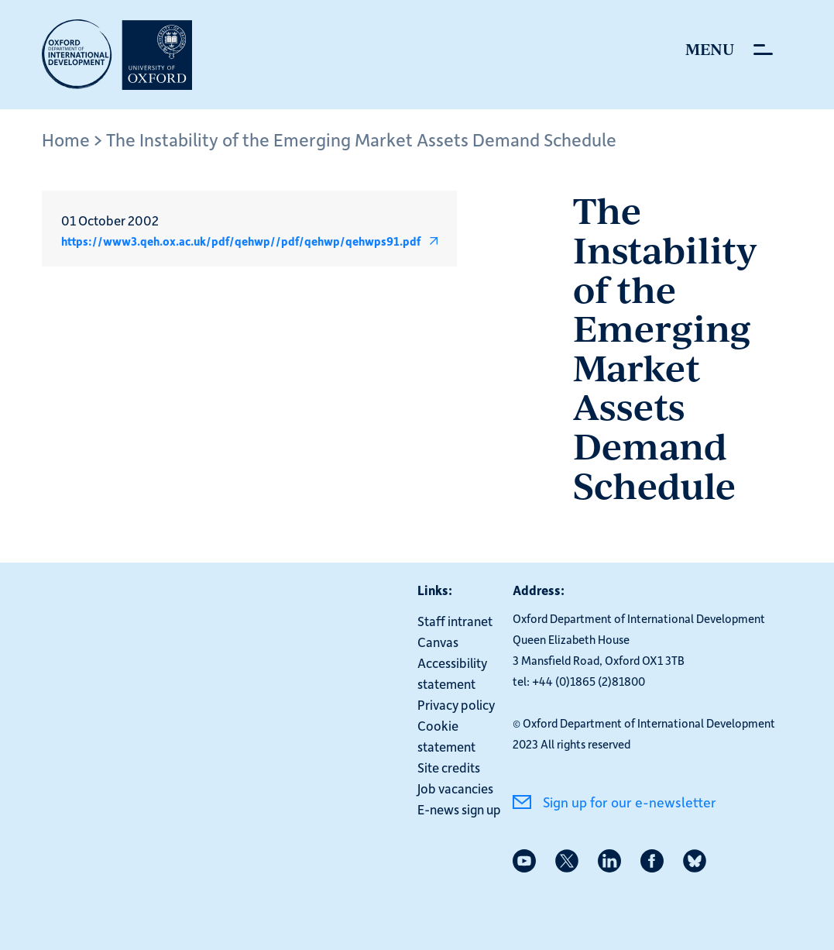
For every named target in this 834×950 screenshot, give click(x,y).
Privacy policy (456, 704)
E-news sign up (459, 808)
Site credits (448, 767)
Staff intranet (455, 620)
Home (66, 139)
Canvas (437, 641)
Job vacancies (455, 788)
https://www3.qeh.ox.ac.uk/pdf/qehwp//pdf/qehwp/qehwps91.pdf (240, 241)
